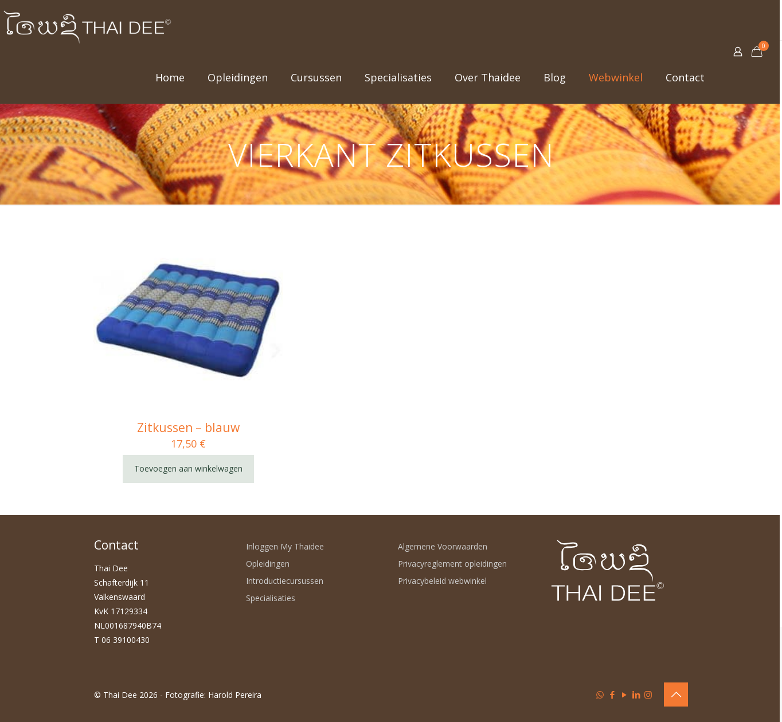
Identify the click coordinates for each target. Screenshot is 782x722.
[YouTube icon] (624, 694)
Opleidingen (268, 563)
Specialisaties (270, 597)
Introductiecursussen (284, 580)
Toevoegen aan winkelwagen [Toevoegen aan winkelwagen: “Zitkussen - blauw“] (188, 468)
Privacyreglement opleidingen (452, 563)
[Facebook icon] (612, 694)
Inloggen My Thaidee (285, 546)
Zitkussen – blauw (188, 427)
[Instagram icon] (648, 694)
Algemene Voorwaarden (442, 546)
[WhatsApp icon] (600, 694)
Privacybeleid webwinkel (442, 580)
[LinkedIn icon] (636, 694)
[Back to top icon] (676, 694)
